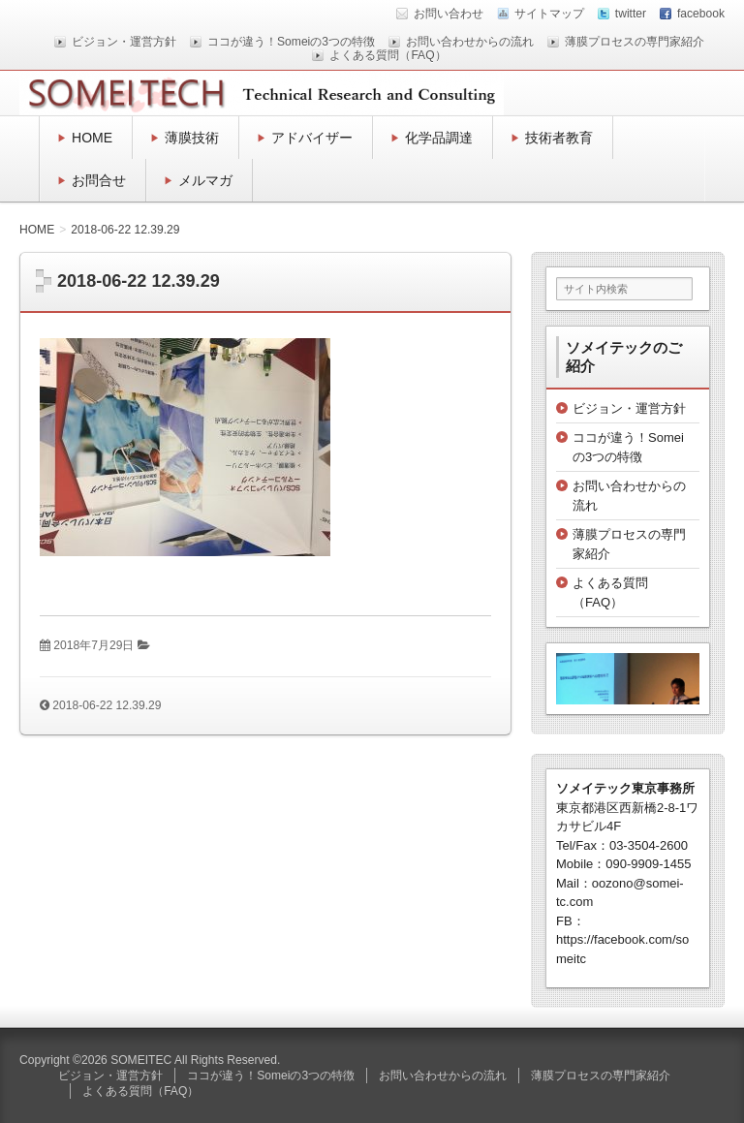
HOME (92, 137)
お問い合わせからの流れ (470, 41)
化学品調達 (439, 137)
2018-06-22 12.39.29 (106, 705)
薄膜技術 (192, 137)
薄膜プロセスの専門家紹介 (634, 41)
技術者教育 (559, 137)
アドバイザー (312, 137)
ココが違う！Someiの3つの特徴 (291, 41)
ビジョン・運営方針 (124, 41)
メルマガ (205, 180)
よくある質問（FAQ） (387, 55)
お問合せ (99, 180)
